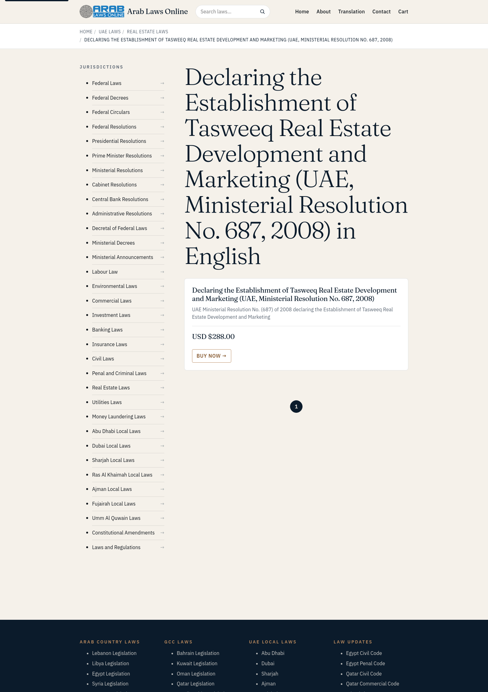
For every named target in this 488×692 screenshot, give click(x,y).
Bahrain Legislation (198, 653)
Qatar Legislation (195, 683)
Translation (351, 11)
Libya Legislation (110, 663)
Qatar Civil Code (364, 674)
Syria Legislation (110, 683)
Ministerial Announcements (122, 257)
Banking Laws (107, 330)
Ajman (268, 683)
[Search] (262, 11)
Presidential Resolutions (119, 141)
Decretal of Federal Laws (119, 228)
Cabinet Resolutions (114, 184)
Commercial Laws (112, 301)
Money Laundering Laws (119, 416)
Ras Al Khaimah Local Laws (122, 475)
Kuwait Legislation (197, 663)
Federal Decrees (110, 98)
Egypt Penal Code (365, 663)
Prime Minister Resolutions (122, 156)
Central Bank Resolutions (120, 199)
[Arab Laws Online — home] (134, 11)
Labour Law (105, 272)
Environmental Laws (114, 286)
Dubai (267, 663)
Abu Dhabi (272, 653)
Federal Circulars (111, 112)
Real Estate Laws (147, 32)
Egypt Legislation (111, 674)
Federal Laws (106, 83)
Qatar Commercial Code (372, 683)
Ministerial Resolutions (117, 170)
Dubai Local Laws (111, 446)
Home (302, 11)
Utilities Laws (107, 402)
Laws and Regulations (116, 547)
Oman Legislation (196, 674)
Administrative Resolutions (122, 213)
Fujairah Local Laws (113, 504)
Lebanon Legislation (114, 653)
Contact (381, 11)
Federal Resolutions (114, 127)
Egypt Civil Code (364, 653)
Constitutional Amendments (123, 533)
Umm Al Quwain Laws (116, 518)
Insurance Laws (109, 344)
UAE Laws (110, 32)
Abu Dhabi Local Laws (116, 431)
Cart (403, 11)
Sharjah (269, 674)
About (324, 11)
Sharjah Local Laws (113, 460)
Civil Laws (103, 358)
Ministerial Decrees (113, 243)
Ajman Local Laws (112, 489)
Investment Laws (111, 315)
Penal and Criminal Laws (119, 373)
